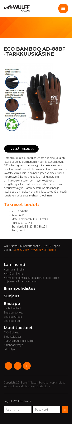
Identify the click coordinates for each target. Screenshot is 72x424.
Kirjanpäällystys (13, 344)
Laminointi (14, 265)
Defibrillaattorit (12, 308)
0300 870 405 (21, 249)
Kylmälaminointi (13, 273)
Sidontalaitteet (12, 336)
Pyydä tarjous (21, 149)
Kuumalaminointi (14, 269)
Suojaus (11, 296)
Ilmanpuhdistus (20, 288)
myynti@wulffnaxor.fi (43, 249)
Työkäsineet (11, 332)
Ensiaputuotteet (13, 312)
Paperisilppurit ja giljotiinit (19, 340)
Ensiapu (12, 304)
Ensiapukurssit (13, 316)
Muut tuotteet (18, 328)
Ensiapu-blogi (12, 320)
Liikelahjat (10, 349)
